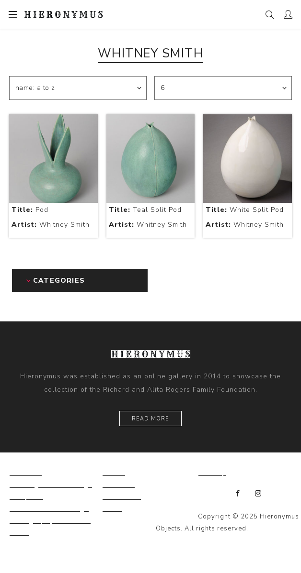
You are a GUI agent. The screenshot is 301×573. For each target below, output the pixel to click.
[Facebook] (238, 493)
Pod (30, 209)
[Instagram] (258, 493)
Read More (150, 418)
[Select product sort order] (78, 88)
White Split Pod (245, 209)
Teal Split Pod (145, 209)
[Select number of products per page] (223, 88)
